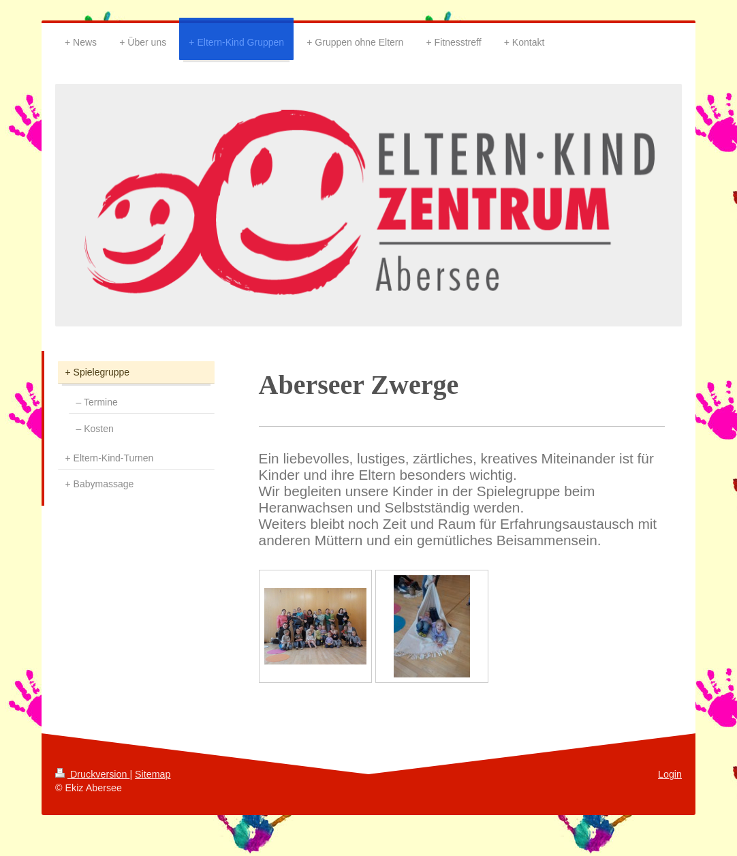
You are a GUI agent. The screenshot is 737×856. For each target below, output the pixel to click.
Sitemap (152, 774)
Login (670, 774)
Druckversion (92, 774)
